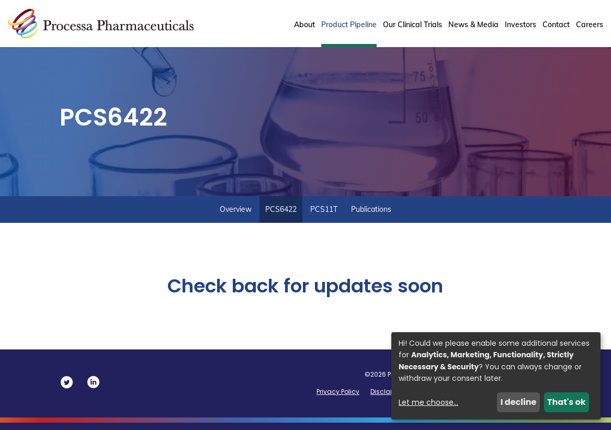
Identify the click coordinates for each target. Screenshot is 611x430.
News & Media (473, 24)
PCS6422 (281, 216)
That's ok (566, 402)
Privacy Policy (337, 398)
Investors (520, 24)
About (304, 24)
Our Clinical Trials (412, 24)
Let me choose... (428, 402)
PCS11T (323, 216)
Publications (371, 216)
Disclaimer (387, 398)
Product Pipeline (349, 24)
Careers (589, 24)
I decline (519, 402)
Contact (556, 24)
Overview (236, 216)
